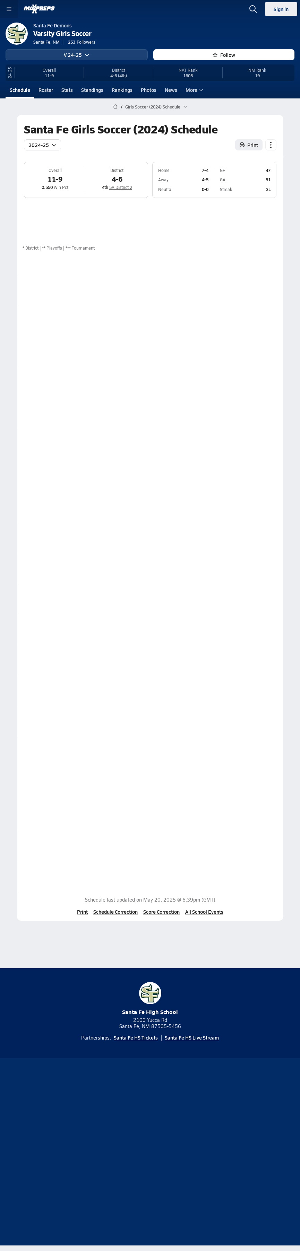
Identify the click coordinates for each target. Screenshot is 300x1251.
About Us (131, 1133)
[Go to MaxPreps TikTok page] (100, 1115)
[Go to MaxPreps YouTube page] (125, 1115)
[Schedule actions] (270, 144)
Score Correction (161, 912)
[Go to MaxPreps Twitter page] (175, 1115)
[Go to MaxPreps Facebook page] (200, 1115)
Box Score (260, 290)
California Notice (170, 1157)
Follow (224, 54)
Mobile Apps (165, 1133)
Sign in (281, 9)
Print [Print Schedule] (249, 144)
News (171, 89)
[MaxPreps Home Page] (115, 106)
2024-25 (42, 144)
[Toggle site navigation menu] (9, 9)
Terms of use (124, 1157)
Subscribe (129, 1145)
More (194, 89)
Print (82, 912)
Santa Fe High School (150, 999)
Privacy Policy (166, 1145)
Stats (67, 89)
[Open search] (253, 9)
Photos (148, 89)
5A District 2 (120, 187)
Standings (92, 89)
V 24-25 (76, 54)
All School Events (204, 912)
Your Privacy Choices (150, 1166)
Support (150, 1175)
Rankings (122, 89)
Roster (45, 89)
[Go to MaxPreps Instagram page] (150, 1115)
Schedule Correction (115, 912)
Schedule (20, 89)
